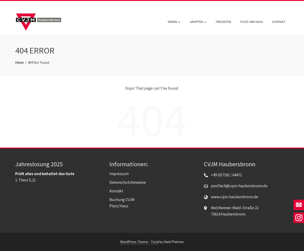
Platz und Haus (251, 22)
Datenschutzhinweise (127, 182)
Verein (174, 22)
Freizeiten (223, 22)
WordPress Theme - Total (139, 242)
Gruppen (198, 22)
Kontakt (278, 22)
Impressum (119, 173)
